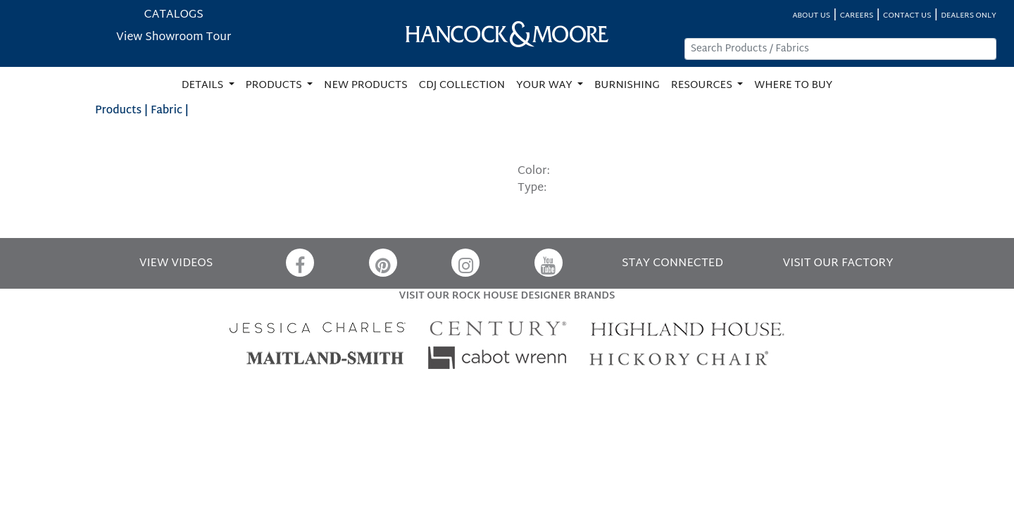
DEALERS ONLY (968, 16)
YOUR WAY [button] (545, 85)
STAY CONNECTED (672, 264)
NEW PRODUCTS (366, 85)
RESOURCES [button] (703, 85)
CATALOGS (174, 15)
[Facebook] (300, 263)
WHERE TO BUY (793, 85)
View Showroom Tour (173, 37)
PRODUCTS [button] (275, 85)
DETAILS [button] (204, 85)
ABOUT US (811, 16)
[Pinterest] (383, 263)
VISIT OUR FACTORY (837, 264)
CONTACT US (907, 16)
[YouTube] (548, 263)
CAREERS (857, 16)
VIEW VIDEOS (176, 264)
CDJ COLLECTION (462, 85)
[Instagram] (465, 263)
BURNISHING (627, 85)
